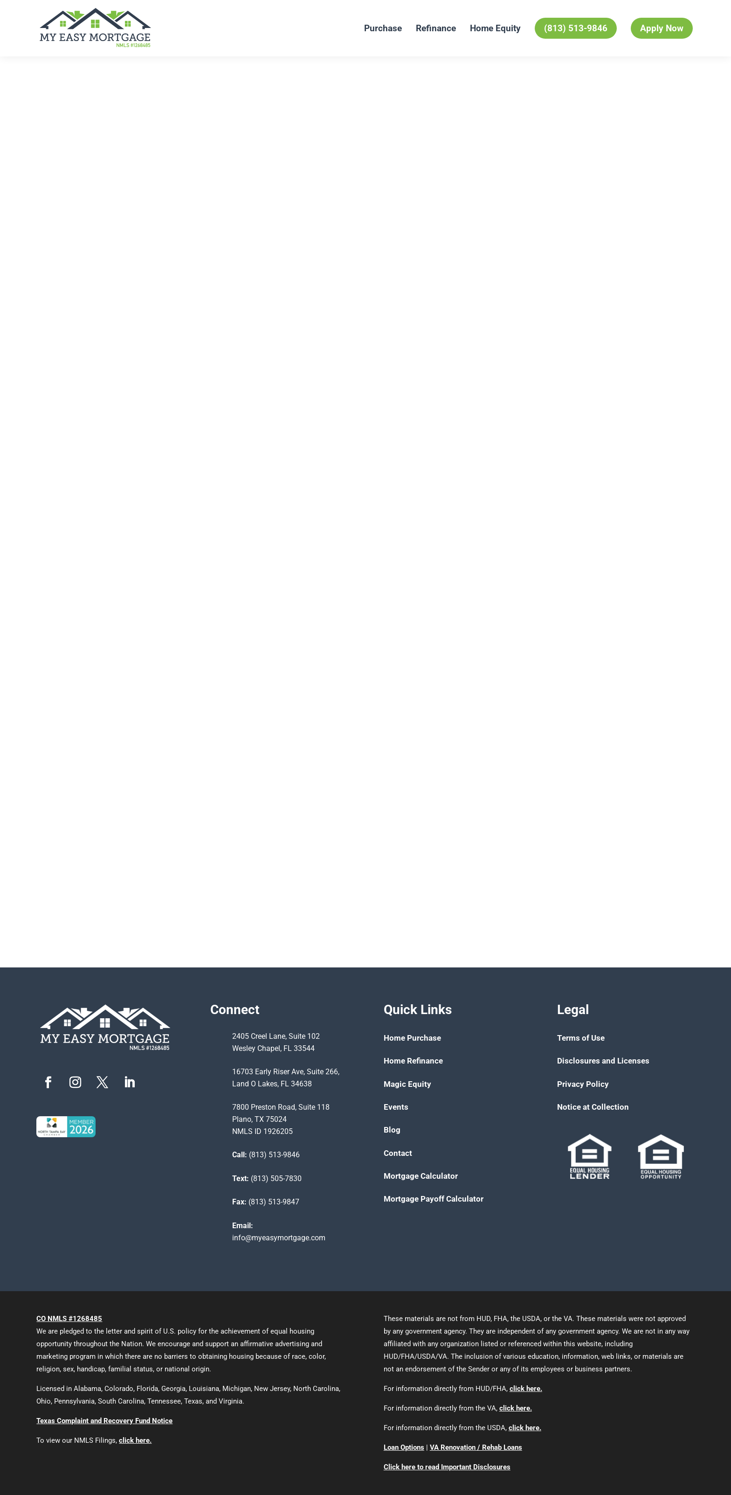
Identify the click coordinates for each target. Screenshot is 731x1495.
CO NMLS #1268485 (69, 1318)
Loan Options (404, 1447)
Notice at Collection (593, 1107)
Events (396, 1107)
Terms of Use (581, 1038)
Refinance (436, 28)
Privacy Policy (583, 1084)
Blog (392, 1129)
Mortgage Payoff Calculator (433, 1198)
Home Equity (495, 28)
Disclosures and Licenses (603, 1060)
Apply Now (661, 28)
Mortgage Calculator (421, 1176)
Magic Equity (407, 1084)
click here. (135, 1440)
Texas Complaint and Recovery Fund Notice (104, 1421)
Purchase (383, 28)
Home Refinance (413, 1060)
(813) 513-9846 (575, 28)
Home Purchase (412, 1038)
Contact (398, 1153)
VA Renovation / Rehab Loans (476, 1447)
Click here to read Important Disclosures (447, 1467)
